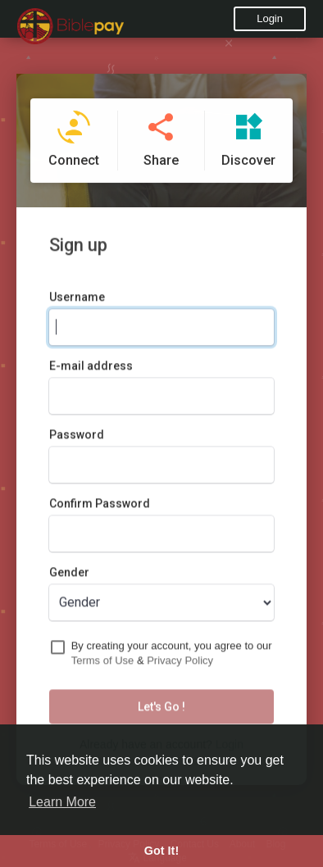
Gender (69, 575)
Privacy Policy (180, 664)
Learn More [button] (62, 802)
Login (270, 18)
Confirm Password (99, 506)
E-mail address (91, 368)
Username (77, 299)
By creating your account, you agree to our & (171, 656)
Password (76, 437)
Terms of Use (102, 664)
